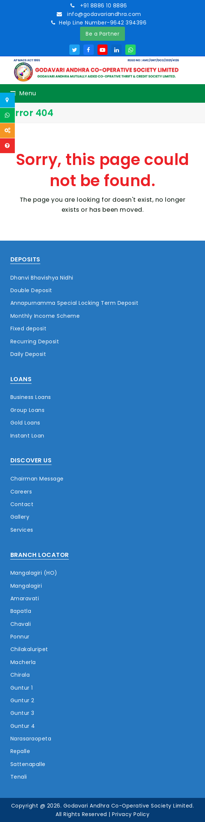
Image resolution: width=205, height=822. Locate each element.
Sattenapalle (28, 764)
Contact (22, 504)
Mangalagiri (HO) (33, 573)
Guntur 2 (22, 700)
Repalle (20, 751)
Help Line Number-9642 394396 (102, 22)
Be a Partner (102, 33)
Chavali (20, 624)
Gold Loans (25, 422)
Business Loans (30, 397)
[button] (23, 93)
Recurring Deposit (34, 341)
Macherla (23, 662)
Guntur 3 (22, 713)
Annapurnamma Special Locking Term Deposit (74, 303)
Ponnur (20, 636)
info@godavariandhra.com (103, 14)
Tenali (18, 776)
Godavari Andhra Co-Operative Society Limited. (128, 805)
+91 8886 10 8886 (102, 5)
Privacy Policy (130, 814)
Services (21, 530)
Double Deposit (31, 290)
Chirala (20, 675)
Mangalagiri (26, 586)
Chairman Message (37, 478)
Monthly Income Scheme (45, 316)
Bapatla (21, 611)
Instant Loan (27, 435)
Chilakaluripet (29, 649)
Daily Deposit (28, 354)
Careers (21, 491)
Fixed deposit (28, 328)
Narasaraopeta (31, 738)
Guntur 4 (22, 726)
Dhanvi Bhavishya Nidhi (41, 277)
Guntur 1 (21, 687)
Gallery (20, 517)
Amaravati (24, 598)
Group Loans (27, 410)
